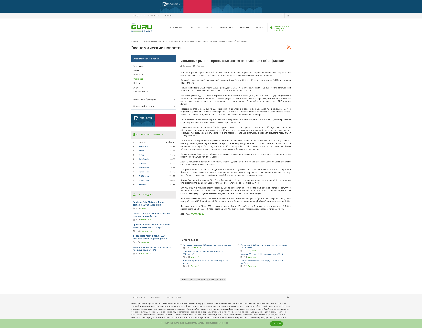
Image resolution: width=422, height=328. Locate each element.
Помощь (169, 16)
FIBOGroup (144, 176)
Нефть (136, 83)
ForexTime (144, 167)
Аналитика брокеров (144, 99)
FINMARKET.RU (197, 213)
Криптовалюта (140, 91)
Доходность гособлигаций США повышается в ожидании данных (150, 237)
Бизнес (194, 257)
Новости (244, 27)
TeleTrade (144, 159)
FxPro (141, 155)
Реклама (155, 297)
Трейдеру (137, 16)
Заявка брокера (173, 297)
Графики (260, 27)
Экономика (138, 66)
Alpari (142, 150)
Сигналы (195, 27)
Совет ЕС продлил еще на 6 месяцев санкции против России (151, 214)
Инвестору (153, 16)
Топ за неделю (143, 194)
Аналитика (226, 27)
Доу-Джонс (253, 250)
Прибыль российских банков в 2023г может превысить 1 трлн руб (151, 226)
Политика (138, 74)
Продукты (177, 27)
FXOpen (142, 184)
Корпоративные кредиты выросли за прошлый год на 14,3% (152, 248)
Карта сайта (139, 297)
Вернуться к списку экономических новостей (203, 280)
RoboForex (144, 146)
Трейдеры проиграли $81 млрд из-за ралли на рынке (207, 245)
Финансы (195, 247)
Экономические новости (146, 58)
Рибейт (210, 27)
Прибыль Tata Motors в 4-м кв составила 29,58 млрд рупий (148, 203)
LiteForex (143, 163)
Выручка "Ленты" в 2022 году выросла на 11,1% (262, 254)
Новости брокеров (143, 106)
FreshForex (144, 180)
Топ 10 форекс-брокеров (148, 134)
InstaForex (143, 171)
